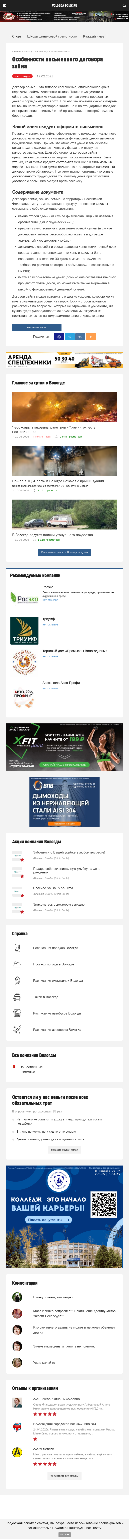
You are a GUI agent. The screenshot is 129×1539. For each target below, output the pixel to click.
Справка (20, 934)
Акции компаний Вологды (36, 842)
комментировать (37, 327)
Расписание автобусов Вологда (57, 1013)
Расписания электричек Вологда (58, 981)
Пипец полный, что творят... (54, 1297)
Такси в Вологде (45, 997)
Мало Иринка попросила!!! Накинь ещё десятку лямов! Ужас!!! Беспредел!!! (75, 1313)
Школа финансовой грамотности (52, 36)
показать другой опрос (64, 1149)
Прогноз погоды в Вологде (53, 964)
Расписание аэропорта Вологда (57, 1030)
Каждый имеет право (99, 36)
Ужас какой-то (44, 1363)
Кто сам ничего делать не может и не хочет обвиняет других (74, 1329)
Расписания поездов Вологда (55, 948)
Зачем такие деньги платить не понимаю (64, 1346)
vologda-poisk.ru (64, 6)
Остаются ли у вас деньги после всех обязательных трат (50, 1100)
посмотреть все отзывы (65, 1475)
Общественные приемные (31, 1069)
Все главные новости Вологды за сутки (64, 552)
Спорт (16, 36)
